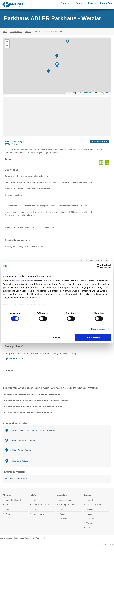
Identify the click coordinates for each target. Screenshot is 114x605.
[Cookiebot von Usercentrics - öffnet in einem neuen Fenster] (98, 266)
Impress (9, 509)
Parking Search (16, 32)
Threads (89, 523)
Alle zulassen (93, 337)
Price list (63, 518)
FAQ (34, 500)
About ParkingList (13, 500)
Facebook (90, 509)
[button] (57, 65)
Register (91, 2)
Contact (89, 500)
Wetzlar (28, 32)
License (107, 93)
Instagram (90, 514)
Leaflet (69, 93)
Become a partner (93, 504)
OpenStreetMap (88, 93)
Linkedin (90, 518)
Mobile (62, 514)
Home (5, 32)
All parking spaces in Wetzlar (17, 478)
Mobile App (106, 2)
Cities (61, 509)
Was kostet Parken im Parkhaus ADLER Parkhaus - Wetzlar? (29, 412)
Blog (8, 504)
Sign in (79, 2)
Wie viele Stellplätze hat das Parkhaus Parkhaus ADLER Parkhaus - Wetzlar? (36, 400)
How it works (38, 514)
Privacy (36, 509)
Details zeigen (98, 329)
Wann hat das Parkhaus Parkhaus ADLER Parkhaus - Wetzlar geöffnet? (33, 406)
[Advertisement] (57, 116)
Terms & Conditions (41, 504)
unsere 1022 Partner (22, 280)
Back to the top (107, 544)
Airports (66, 2)
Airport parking (66, 500)
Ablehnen (56, 337)
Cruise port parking (67, 504)
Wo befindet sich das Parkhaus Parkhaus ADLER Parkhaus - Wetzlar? (32, 394)
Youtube (90, 527)
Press (8, 514)
